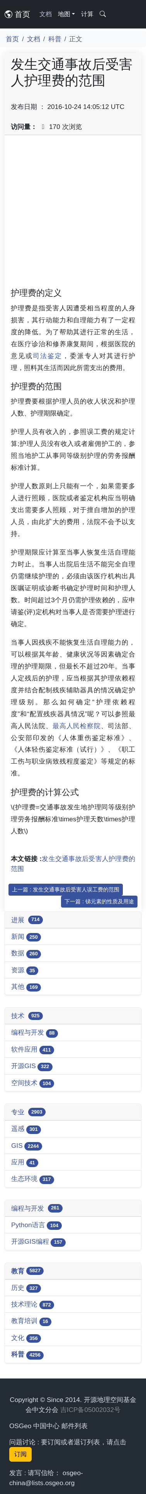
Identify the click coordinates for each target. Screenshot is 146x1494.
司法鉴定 (47, 356)
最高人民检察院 (77, 726)
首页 (17, 14)
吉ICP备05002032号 (90, 1410)
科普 (54, 39)
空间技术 (32, 1083)
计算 (87, 14)
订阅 (20, 1454)
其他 (26, 987)
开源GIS (32, 1066)
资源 (24, 970)
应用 (24, 1162)
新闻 (26, 937)
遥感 (26, 1129)
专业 (28, 1112)
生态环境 (32, 1179)
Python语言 (36, 1225)
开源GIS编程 (38, 1242)
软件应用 (32, 1049)
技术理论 (32, 1304)
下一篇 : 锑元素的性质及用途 (99, 901)
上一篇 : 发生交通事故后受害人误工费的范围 (65, 889)
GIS (26, 1146)
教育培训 (31, 1321)
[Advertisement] (73, 214)
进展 (27, 920)
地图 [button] (64, 14)
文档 (45, 14)
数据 (26, 953)
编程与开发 (34, 1032)
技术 (27, 1016)
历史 (26, 1288)
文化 (26, 1338)
